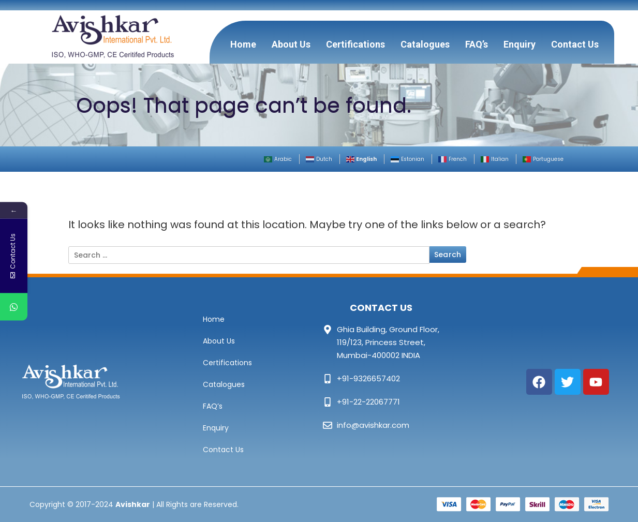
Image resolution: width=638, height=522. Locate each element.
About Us (291, 44)
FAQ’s (476, 44)
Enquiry (519, 44)
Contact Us (575, 44)
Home (243, 44)
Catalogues (425, 44)
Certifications (355, 44)
